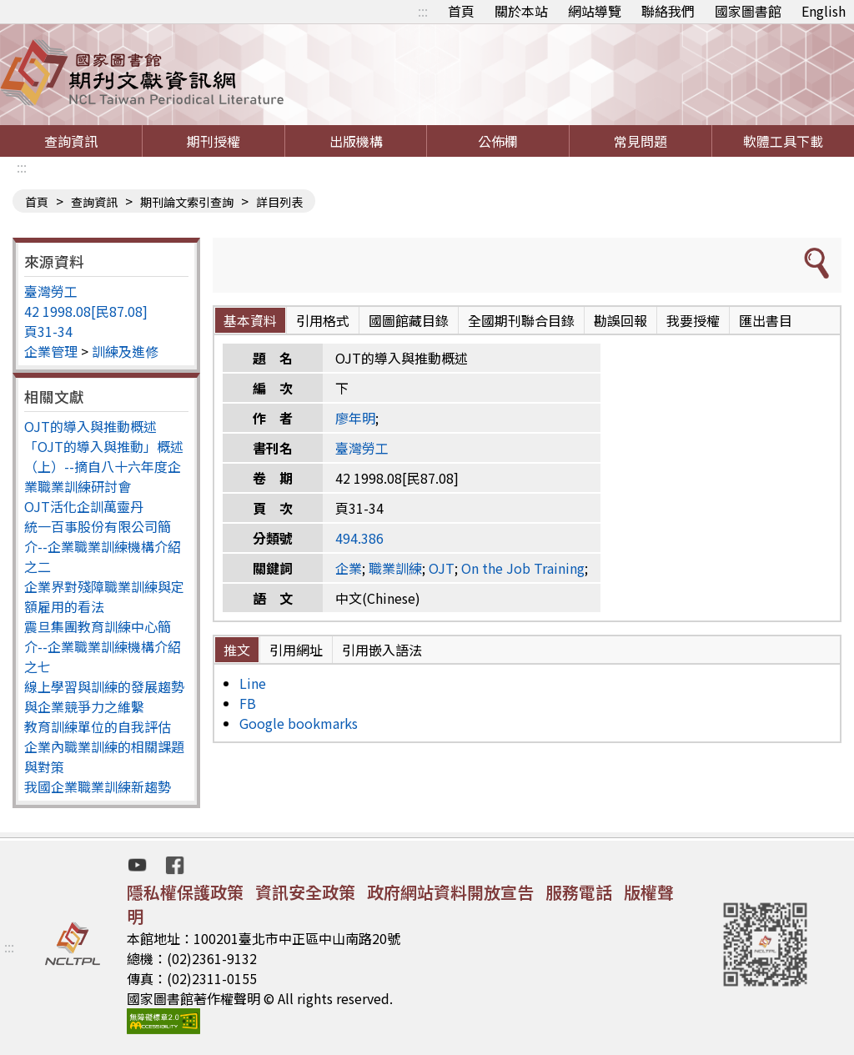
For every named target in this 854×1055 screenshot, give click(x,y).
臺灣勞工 (51, 291)
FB (247, 703)
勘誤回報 (620, 320)
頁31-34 (48, 331)
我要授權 (693, 320)
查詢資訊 (71, 141)
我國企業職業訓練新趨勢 (97, 786)
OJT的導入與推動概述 (90, 426)
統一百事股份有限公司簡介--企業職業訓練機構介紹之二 (102, 546)
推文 (237, 650)
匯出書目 (765, 320)
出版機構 (356, 141)
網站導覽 (594, 11)
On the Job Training (523, 568)
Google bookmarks (298, 723)
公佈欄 (498, 141)
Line (252, 683)
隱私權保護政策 (185, 892)
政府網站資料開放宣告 (450, 892)
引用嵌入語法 (382, 650)
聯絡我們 (668, 11)
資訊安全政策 (305, 892)
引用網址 (296, 650)
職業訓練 (395, 568)
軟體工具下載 (783, 141)
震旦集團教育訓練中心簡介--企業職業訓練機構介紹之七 (102, 646)
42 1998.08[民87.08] (86, 311)
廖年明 (355, 418)
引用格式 (322, 320)
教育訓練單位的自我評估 (97, 726)
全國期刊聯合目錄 (521, 320)
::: (423, 11)
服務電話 (578, 892)
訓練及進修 (125, 351)
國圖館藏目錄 (409, 320)
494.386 (359, 538)
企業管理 (51, 351)
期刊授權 (213, 141)
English (823, 11)
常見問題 (640, 141)
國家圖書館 (748, 11)
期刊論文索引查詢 (187, 201)
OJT (442, 568)
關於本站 (521, 11)
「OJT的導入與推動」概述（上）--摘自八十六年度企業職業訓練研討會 (103, 466)
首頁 (461, 11)
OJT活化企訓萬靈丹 (83, 506)
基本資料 (250, 320)
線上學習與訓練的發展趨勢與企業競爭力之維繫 (104, 696)
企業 (348, 568)
